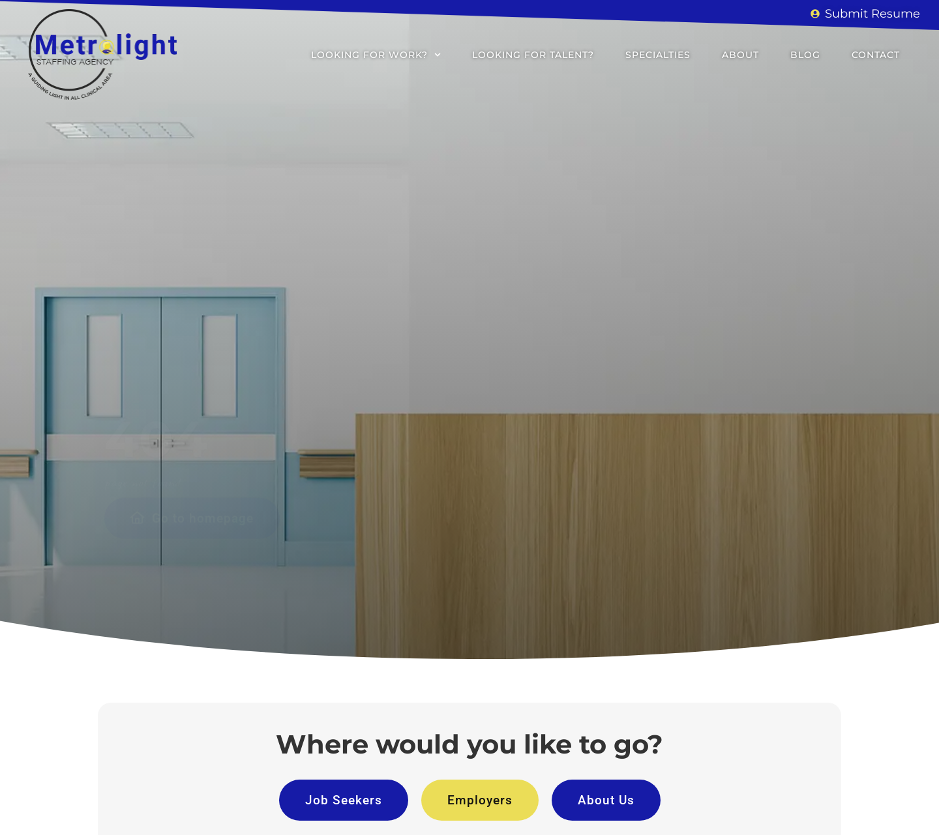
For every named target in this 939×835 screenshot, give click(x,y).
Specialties (658, 55)
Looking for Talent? (533, 55)
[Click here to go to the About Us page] (606, 800)
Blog (805, 55)
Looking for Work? (376, 55)
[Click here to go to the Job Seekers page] (343, 800)
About (740, 55)
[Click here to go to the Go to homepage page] (192, 403)
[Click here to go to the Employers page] (480, 800)
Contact (876, 55)
